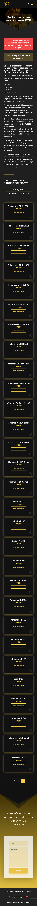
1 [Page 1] (18, 781)
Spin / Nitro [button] (25, 193)
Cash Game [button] (12, 193)
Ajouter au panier (18, 212)
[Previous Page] (14, 781)
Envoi (18, 871)
